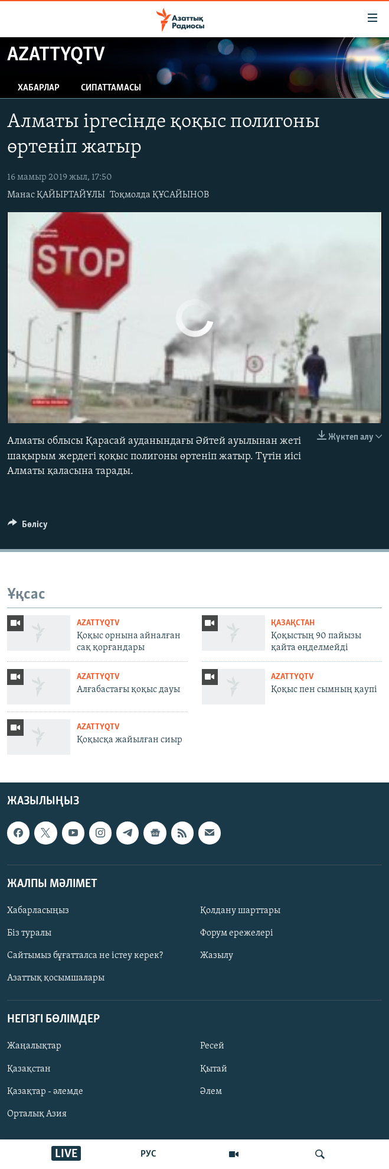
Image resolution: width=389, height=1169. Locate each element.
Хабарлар (39, 88)
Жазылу (216, 955)
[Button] (28, 527)
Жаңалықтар (34, 1046)
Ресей (212, 1046)
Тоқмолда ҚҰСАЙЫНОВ (159, 195)
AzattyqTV (98, 623)
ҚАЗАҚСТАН (293, 623)
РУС (148, 1154)
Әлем (211, 1091)
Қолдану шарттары (240, 910)
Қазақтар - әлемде (45, 1091)
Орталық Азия (37, 1114)
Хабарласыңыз (38, 910)
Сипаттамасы (111, 88)
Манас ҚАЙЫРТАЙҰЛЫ (56, 195)
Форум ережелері (236, 933)
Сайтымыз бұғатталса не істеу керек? (85, 955)
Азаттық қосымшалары (55, 978)
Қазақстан (29, 1069)
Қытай (213, 1069)
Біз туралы (29, 933)
